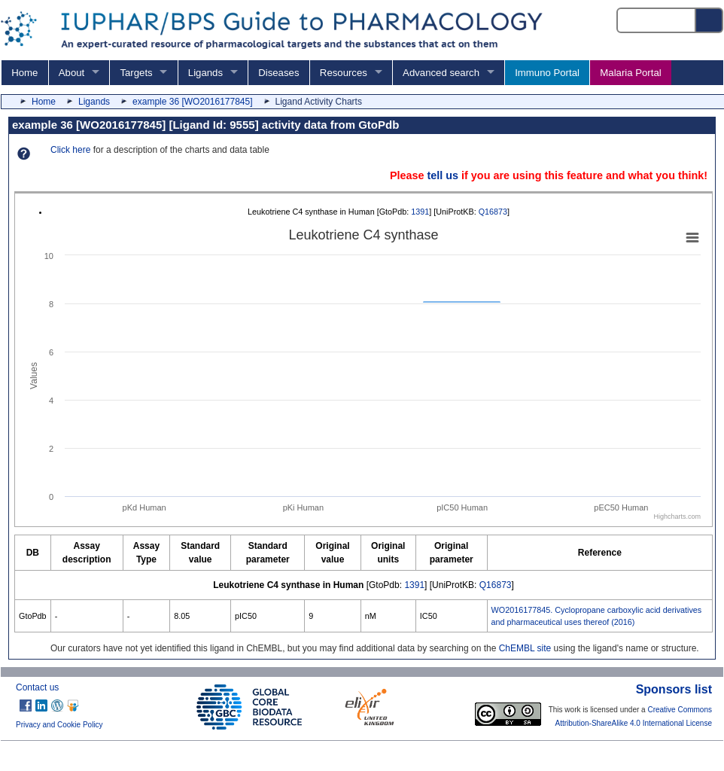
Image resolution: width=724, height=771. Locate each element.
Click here (70, 150)
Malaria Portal (630, 72)
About (71, 72)
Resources (343, 72)
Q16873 (493, 211)
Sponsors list (674, 689)
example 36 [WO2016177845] (192, 101)
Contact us (37, 687)
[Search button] (709, 20)
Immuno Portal (547, 72)
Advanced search (441, 72)
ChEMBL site (525, 648)
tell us (442, 175)
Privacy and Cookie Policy (59, 725)
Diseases (278, 72)
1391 (420, 211)
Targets (136, 72)
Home (24, 72)
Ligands (205, 72)
